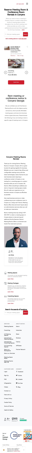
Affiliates (18, 345)
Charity (18, 342)
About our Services (9, 353)
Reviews (18, 338)
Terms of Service (9, 406)
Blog (18, 387)
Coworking (7, 330)
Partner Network (20, 349)
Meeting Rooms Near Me (8, 361)
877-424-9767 (20, 4)
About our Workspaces (7, 350)
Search (25, 34)
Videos (6, 387)
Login (5, 371)
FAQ (5, 379)
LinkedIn (19, 379)
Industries (19, 330)
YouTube (19, 383)
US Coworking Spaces (8, 346)
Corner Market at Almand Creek (15, 47)
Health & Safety (8, 410)
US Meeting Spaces (7, 334)
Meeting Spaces (12, 273)
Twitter (19, 375)
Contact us (7, 391)
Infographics (7, 383)
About (17, 326)
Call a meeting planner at (16, 38)
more (23, 30)
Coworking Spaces (13, 296)
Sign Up (6, 375)
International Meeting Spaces (8, 338)
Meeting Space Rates (8, 358)
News (17, 334)
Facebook (19, 371)
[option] (16, 72)
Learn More (10, 279)
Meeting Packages (13, 283)
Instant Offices (6, 445)
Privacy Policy (8, 398)
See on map (20, 55)
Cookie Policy (8, 402)
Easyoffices (19, 445)
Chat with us (7, 394)
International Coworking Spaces (9, 342)
